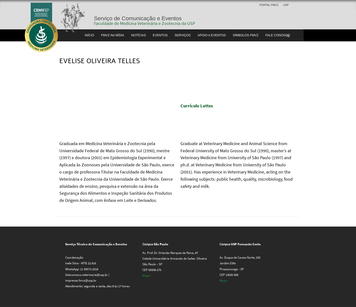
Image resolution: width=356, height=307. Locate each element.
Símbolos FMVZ (246, 35)
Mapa (146, 275)
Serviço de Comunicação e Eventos (138, 18)
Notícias (138, 35)
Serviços (183, 35)
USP (286, 4)
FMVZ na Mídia (112, 35)
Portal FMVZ (269, 4)
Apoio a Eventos (212, 35)
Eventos (160, 35)
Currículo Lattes (197, 106)
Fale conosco (277, 35)
